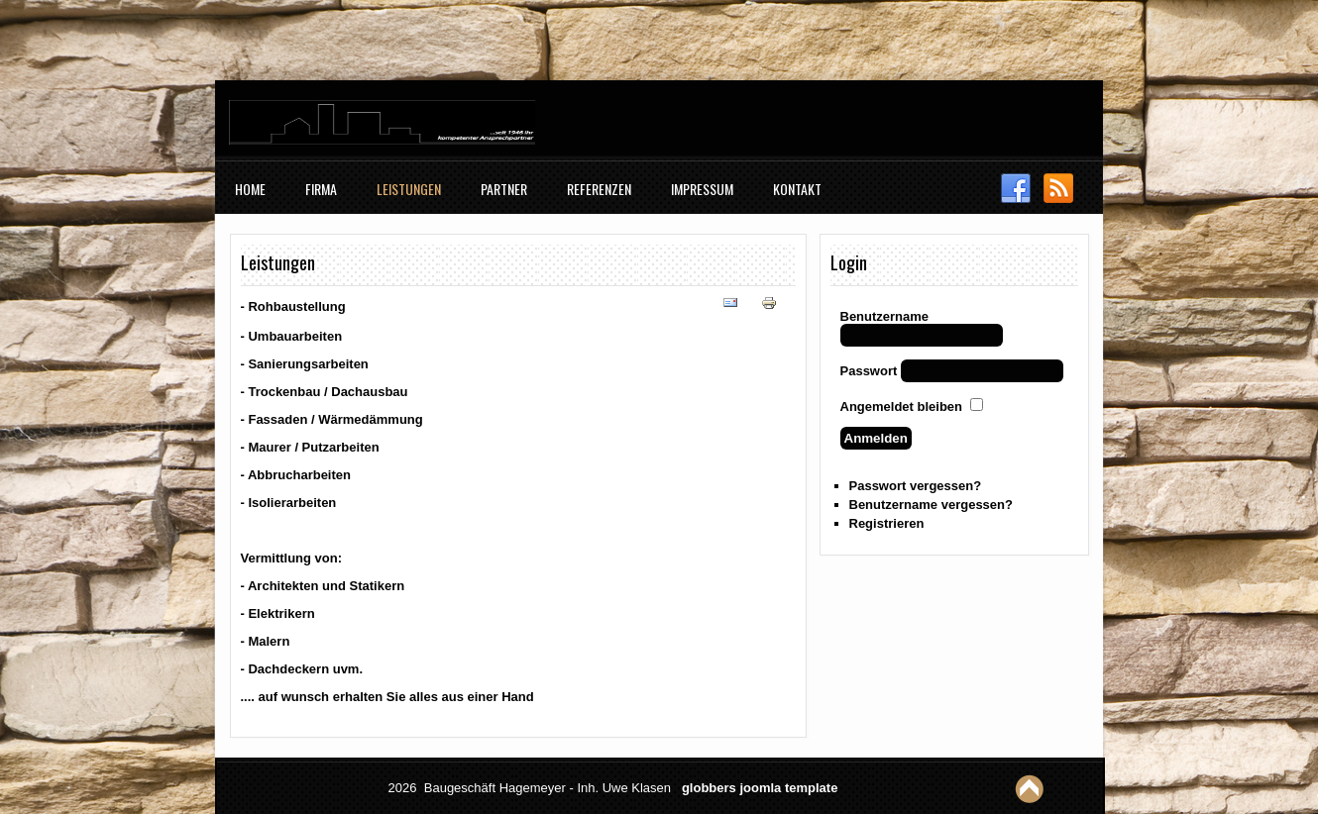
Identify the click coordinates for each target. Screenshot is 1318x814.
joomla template (788, 787)
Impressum (702, 188)
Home (250, 188)
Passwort (869, 370)
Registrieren (887, 523)
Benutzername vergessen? (931, 504)
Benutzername (885, 316)
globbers (709, 787)
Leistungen (409, 188)
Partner (504, 188)
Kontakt (797, 188)
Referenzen (599, 188)
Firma (321, 188)
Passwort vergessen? (915, 485)
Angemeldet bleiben (901, 406)
